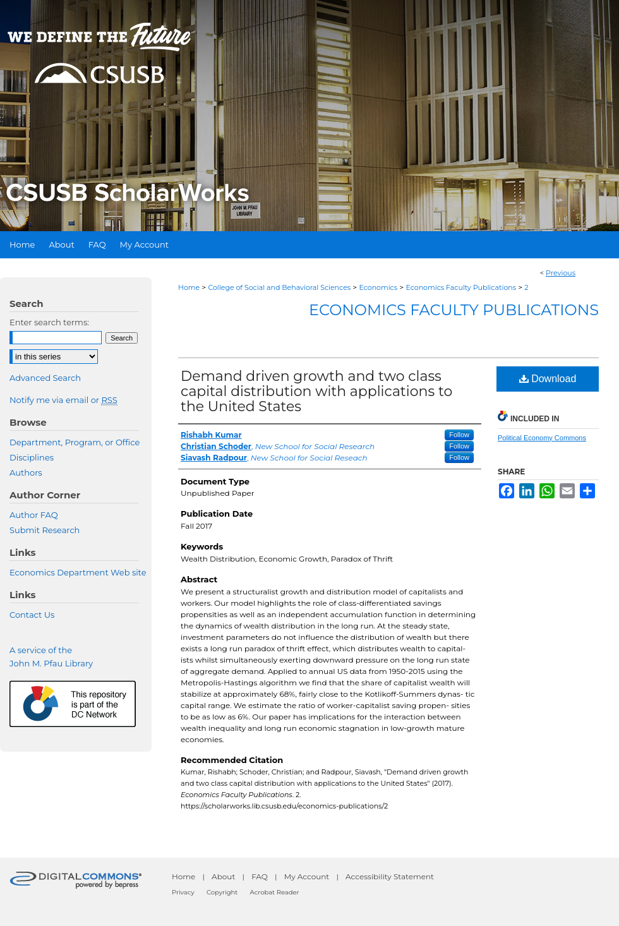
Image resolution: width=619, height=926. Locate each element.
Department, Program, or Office (74, 442)
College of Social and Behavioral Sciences (279, 287)
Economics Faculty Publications (461, 287)
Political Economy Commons (542, 438)
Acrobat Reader (274, 892)
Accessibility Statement (390, 876)
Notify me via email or (63, 400)
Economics (378, 287)
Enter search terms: (49, 322)
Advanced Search (45, 378)
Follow (459, 434)
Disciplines (31, 457)
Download (548, 378)
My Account (307, 876)
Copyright (222, 892)
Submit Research (44, 530)
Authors (25, 472)
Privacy (183, 892)
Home (189, 287)
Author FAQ (33, 515)
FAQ (259, 876)
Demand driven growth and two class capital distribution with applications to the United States (316, 391)
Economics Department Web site (78, 572)
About (223, 876)
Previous (560, 272)
